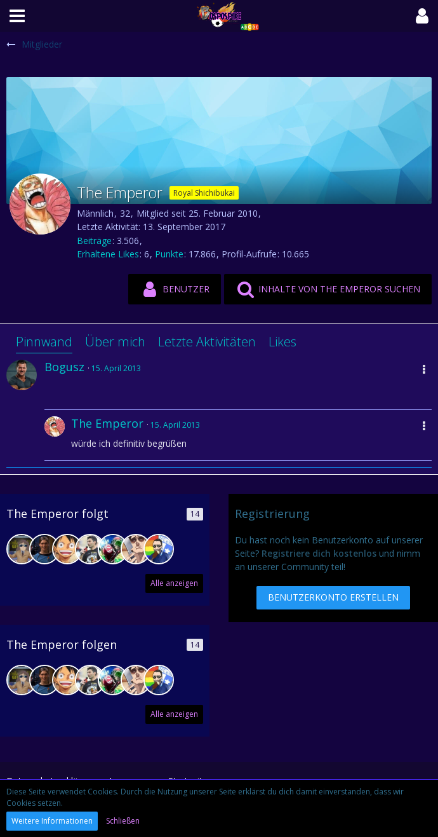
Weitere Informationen (52, 820)
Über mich (115, 341)
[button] (17, 16)
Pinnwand (44, 341)
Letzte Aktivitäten (207, 341)
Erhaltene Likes (108, 254)
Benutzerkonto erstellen (333, 597)
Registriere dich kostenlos (319, 553)
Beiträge (94, 241)
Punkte (169, 254)
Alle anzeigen (174, 583)
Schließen (123, 820)
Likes (282, 341)
